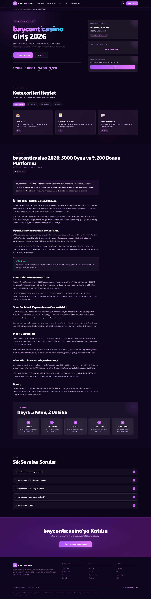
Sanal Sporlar (66, 578)
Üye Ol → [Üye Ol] (41, 55)
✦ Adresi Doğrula (113, 67)
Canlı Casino (51, 3)
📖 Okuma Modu (19, 171)
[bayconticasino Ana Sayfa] (23, 3)
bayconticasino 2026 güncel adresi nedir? (75, 482)
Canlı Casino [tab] (19, 104)
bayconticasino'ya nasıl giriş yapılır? (75, 473)
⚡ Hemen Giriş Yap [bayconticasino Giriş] (23, 55)
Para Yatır (92, 578)
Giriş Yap (91, 568)
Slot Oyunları (66, 572)
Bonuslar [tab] (57, 104)
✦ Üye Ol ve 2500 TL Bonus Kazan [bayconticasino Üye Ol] (75, 544)
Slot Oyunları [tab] (32, 104)
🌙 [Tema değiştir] (123, 3)
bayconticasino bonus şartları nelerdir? (75, 498)
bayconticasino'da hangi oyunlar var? (75, 490)
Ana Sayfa (40, 3)
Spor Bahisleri (66, 575)
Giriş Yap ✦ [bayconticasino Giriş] (132, 3)
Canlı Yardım (119, 568)
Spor (66, 3)
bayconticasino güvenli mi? (75, 507)
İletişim (118, 578)
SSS (117, 572)
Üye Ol (91, 572)
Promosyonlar (75, 3)
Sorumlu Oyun (120, 575)
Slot (60, 3)
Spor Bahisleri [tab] (45, 104)
